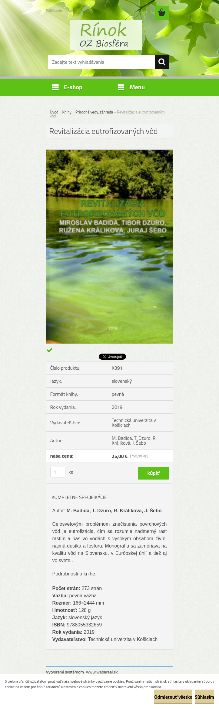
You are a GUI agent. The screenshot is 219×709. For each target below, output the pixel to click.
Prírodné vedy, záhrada (94, 112)
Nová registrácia (80, 10)
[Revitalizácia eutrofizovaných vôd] (109, 152)
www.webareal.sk (102, 672)
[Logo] (106, 35)
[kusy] (57, 472)
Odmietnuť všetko (173, 697)
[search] (162, 62)
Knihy (66, 112)
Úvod (54, 112)
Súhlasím (204, 697)
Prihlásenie (54, 10)
